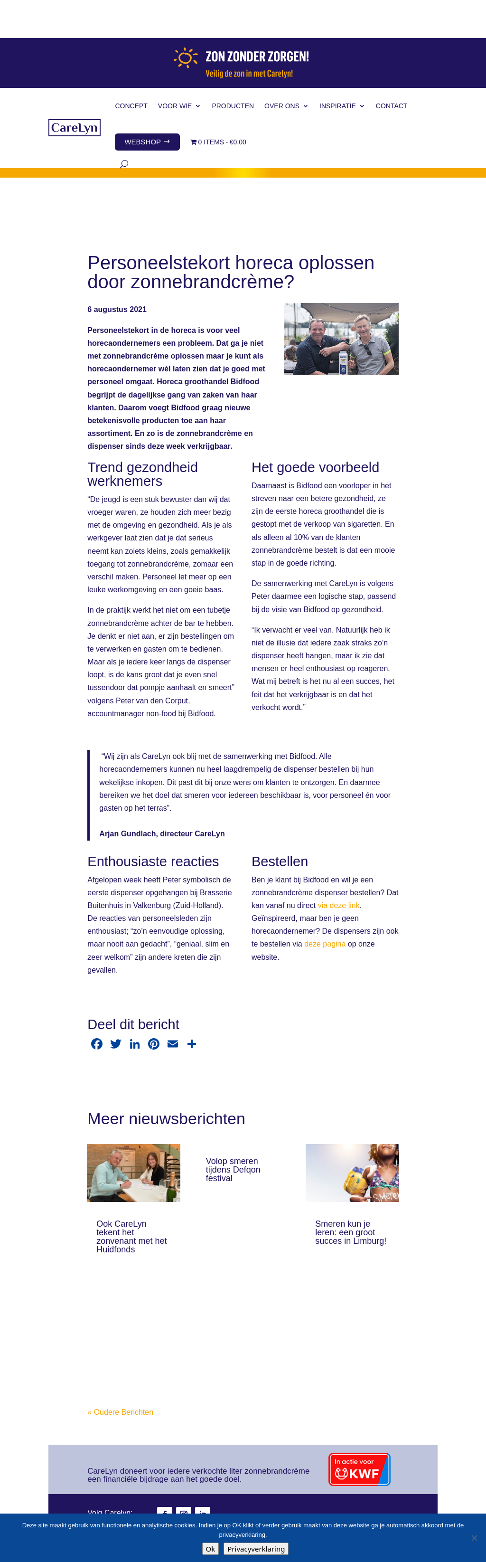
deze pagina (325, 906)
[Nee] (474, 1538)
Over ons (281, 68)
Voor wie (175, 68)
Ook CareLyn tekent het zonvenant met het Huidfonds (131, 1198)
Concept (131, 68)
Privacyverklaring (256, 1548)
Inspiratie (337, 68)
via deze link (339, 867)
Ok (210, 1548)
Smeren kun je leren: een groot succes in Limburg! (350, 1194)
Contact (392, 68)
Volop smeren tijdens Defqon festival (233, 1131)
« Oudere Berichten (120, 1374)
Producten (233, 68)
